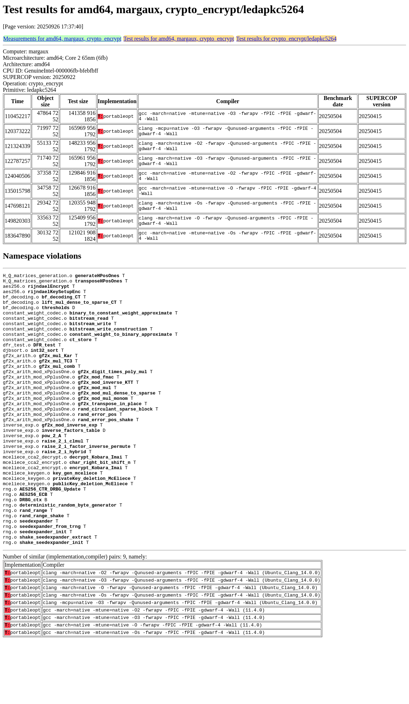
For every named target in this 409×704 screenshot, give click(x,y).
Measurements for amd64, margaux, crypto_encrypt (62, 39)
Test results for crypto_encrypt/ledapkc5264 (286, 39)
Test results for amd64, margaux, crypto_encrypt (178, 39)
